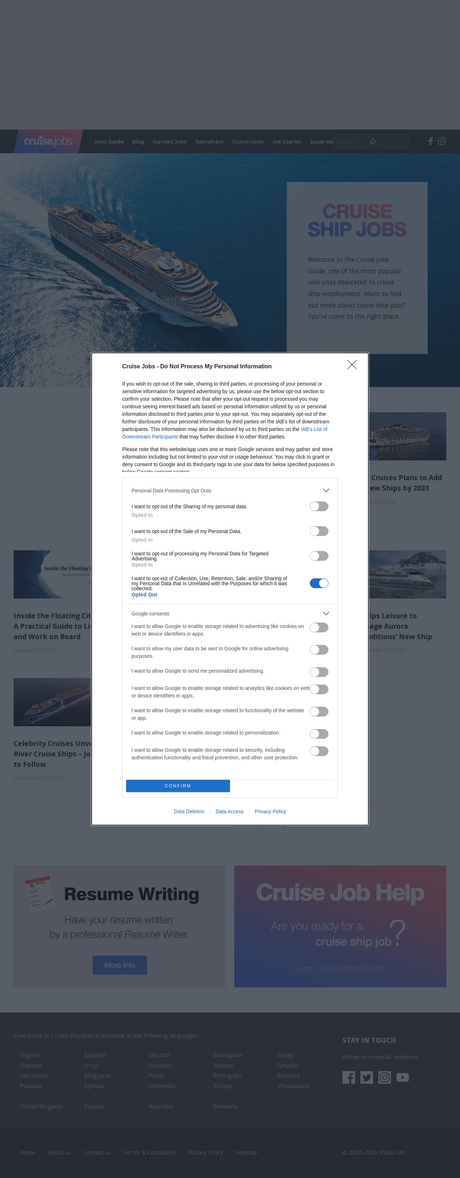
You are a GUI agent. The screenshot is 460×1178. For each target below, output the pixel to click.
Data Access (230, 811)
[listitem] (230, 490)
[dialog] (230, 589)
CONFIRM (178, 786)
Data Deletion (189, 811)
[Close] (354, 367)
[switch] (319, 506)
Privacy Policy (270, 811)
